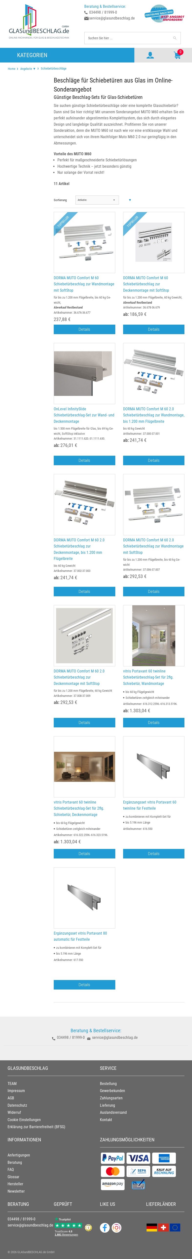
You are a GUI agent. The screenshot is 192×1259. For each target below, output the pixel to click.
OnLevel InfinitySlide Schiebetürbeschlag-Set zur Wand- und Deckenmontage (84, 415)
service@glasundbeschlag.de (112, 18)
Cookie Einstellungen (24, 1119)
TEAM (12, 1083)
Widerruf (14, 1112)
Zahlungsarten (111, 1098)
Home (11, 69)
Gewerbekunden (112, 1090)
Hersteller (15, 1184)
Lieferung (107, 1105)
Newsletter (16, 1191)
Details (84, 329)
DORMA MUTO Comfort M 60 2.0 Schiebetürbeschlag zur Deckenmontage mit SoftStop (79, 677)
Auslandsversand (113, 1112)
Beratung (15, 1162)
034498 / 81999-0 (103, 12)
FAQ (11, 1169)
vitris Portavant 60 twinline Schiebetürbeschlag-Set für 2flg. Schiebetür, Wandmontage (148, 677)
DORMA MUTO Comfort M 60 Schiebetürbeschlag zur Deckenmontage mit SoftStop (146, 284)
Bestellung (108, 1083)
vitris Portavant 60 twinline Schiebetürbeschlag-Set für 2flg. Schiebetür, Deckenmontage (79, 808)
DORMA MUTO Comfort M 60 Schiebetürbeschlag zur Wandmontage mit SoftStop (84, 284)
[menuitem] (11, 68)
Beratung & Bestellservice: (105, 6)
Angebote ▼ (28, 69)
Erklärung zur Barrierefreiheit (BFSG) (36, 1127)
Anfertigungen (19, 1155)
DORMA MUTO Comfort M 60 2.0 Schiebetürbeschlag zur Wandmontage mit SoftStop (153, 546)
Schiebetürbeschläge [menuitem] (53, 68)
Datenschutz (17, 1105)
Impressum (16, 1090)
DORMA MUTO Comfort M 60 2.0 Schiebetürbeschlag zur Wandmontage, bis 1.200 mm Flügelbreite (153, 415)
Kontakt (106, 1119)
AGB (11, 1098)
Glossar (13, 1177)
